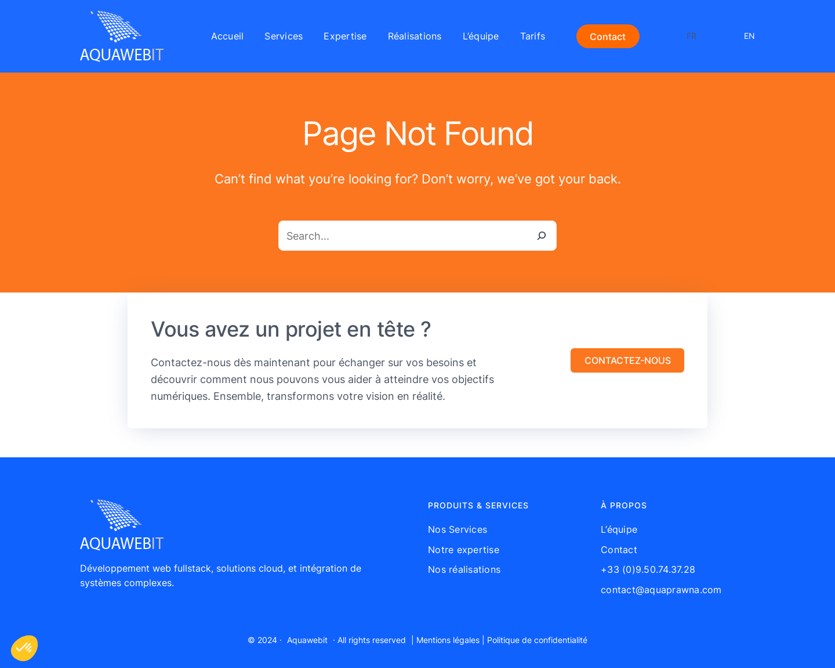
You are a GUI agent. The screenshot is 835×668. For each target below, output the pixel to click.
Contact (608, 36)
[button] (627, 360)
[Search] (541, 235)
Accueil (227, 36)
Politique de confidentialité (537, 640)
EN (749, 36)
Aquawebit (307, 640)
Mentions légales (448, 640)
